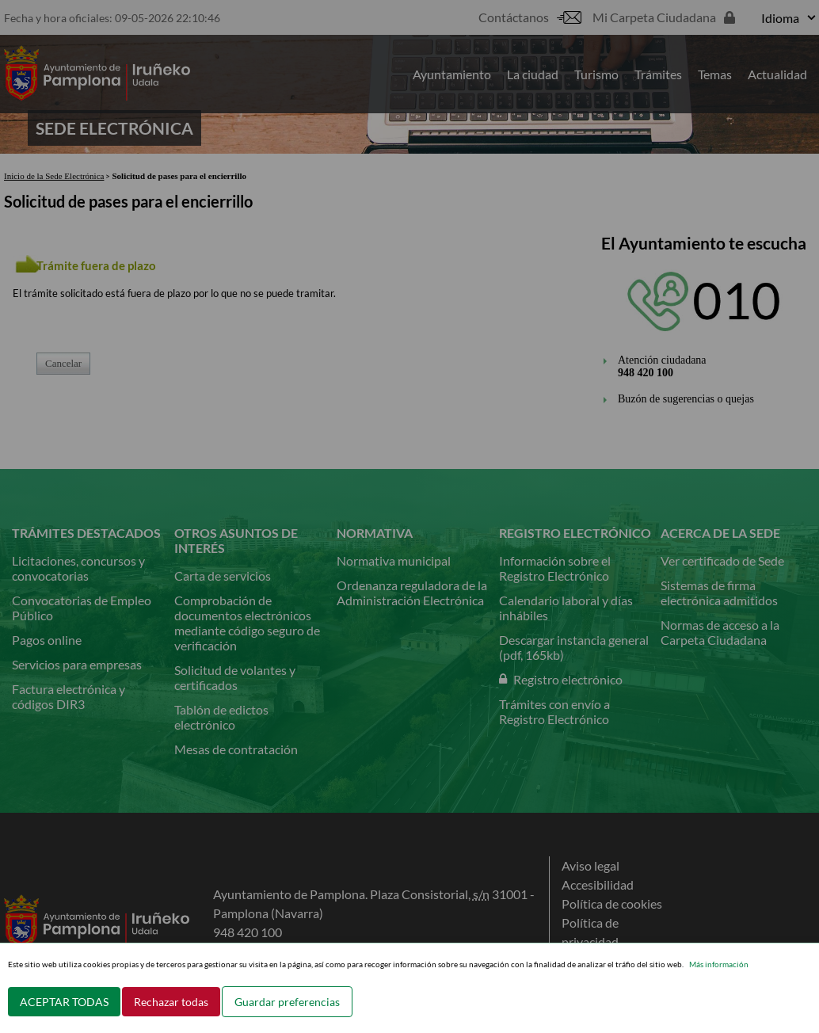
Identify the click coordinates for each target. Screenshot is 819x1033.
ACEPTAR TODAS (64, 1001)
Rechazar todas (171, 1001)
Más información (719, 964)
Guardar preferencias (287, 1001)
